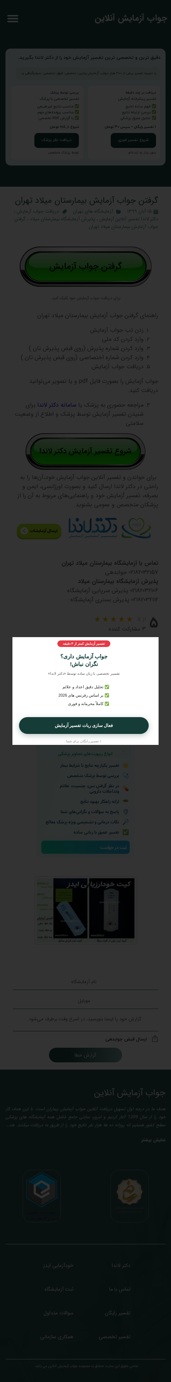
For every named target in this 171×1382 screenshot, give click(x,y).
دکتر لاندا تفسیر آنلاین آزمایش (128, 219)
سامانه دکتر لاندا (56, 405)
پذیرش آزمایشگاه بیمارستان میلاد (62, 219)
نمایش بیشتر (153, 1140)
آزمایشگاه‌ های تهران (93, 211)
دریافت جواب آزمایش (38, 211)
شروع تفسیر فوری (133, 140)
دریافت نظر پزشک (57, 140)
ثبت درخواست (113, 847)
